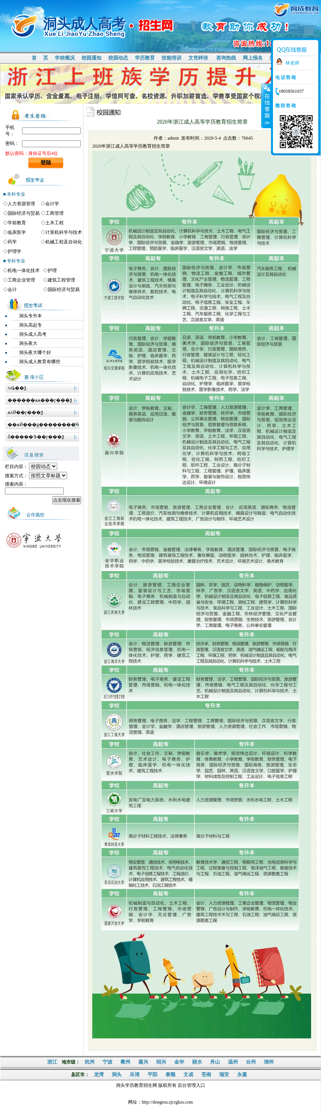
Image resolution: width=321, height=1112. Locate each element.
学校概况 (65, 58)
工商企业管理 (21, 280)
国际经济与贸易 (24, 213)
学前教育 (17, 222)
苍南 (206, 1074)
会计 (12, 289)
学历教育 (145, 58)
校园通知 (91, 58)
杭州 (90, 1062)
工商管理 (54, 213)
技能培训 (171, 58)
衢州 (125, 1062)
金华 (179, 1062)
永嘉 (242, 1074)
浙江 (52, 1062)
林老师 (292, 63)
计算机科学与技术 (63, 232)
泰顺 (170, 1074)
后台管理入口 (191, 1085)
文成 (188, 1074)
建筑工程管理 (61, 280)
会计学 (52, 203)
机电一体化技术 (24, 270)
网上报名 (253, 58)
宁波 (107, 1062)
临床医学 (17, 232)
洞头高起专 (30, 325)
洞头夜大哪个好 (35, 352)
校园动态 (118, 58)
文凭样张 (198, 58)
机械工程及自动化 (63, 242)
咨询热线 (226, 58)
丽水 (197, 1062)
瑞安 (224, 1074)
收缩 (266, 105)
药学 (12, 242)
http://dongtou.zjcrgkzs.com (167, 1102)
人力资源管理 (21, 203)
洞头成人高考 (33, 334)
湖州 (269, 1062)
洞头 (117, 1074)
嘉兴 (143, 1062)
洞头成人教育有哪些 (39, 361)
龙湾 (99, 1074)
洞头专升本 (30, 316)
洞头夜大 (28, 343)
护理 (52, 270)
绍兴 (161, 1062)
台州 (251, 1062)
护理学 (14, 251)
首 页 (40, 58)
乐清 (135, 1074)
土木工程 (54, 222)
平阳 (152, 1074)
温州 (233, 1062)
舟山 (215, 1062)
